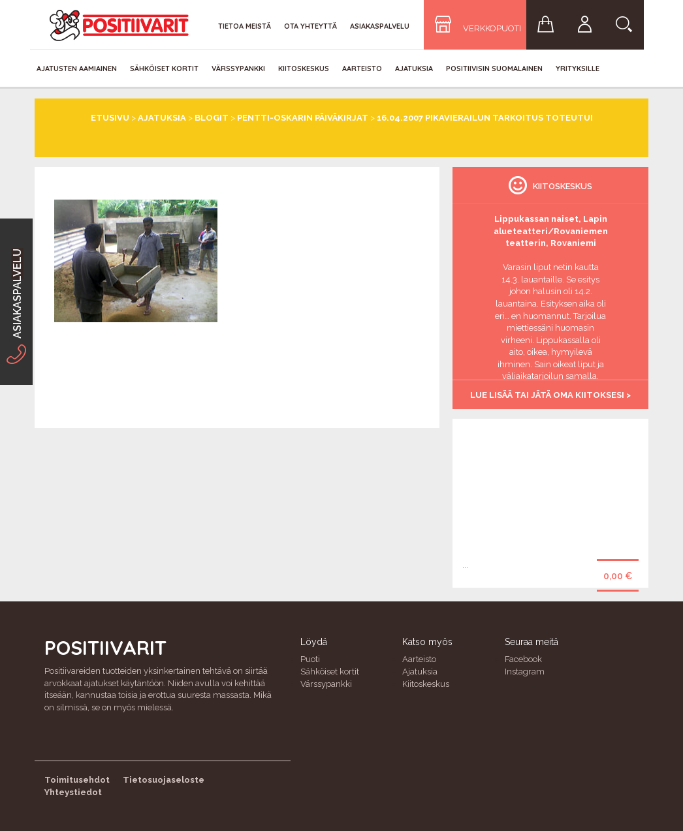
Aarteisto (362, 68)
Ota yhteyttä (310, 26)
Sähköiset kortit (164, 68)
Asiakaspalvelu (379, 26)
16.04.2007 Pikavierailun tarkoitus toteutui (485, 118)
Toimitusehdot (77, 780)
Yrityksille (577, 68)
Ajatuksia (414, 68)
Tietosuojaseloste (163, 780)
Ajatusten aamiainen (77, 68)
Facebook (523, 659)
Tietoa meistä (244, 26)
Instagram (525, 671)
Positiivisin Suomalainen (494, 68)
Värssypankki (238, 68)
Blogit (212, 118)
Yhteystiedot (73, 792)
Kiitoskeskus (303, 68)
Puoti (310, 659)
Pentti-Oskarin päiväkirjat (302, 118)
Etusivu (110, 118)
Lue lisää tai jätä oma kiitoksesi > (550, 395)
